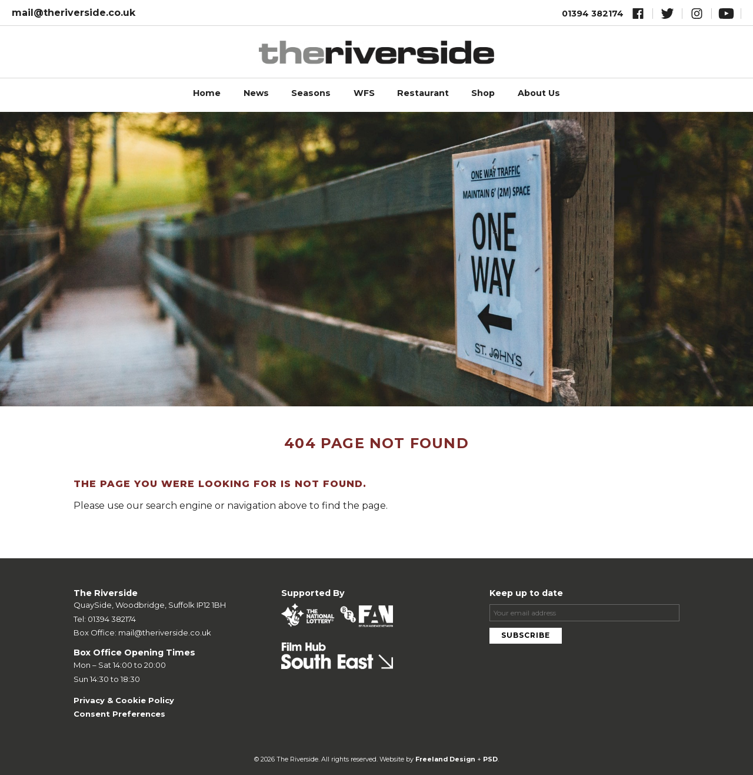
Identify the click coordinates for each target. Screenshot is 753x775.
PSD (490, 759)
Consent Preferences (119, 713)
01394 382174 (593, 13)
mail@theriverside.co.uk (73, 12)
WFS (364, 93)
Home (207, 93)
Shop (483, 93)
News (256, 93)
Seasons (311, 93)
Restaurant (423, 93)
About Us (539, 93)
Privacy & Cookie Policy (124, 700)
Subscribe (525, 635)
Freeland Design (445, 759)
